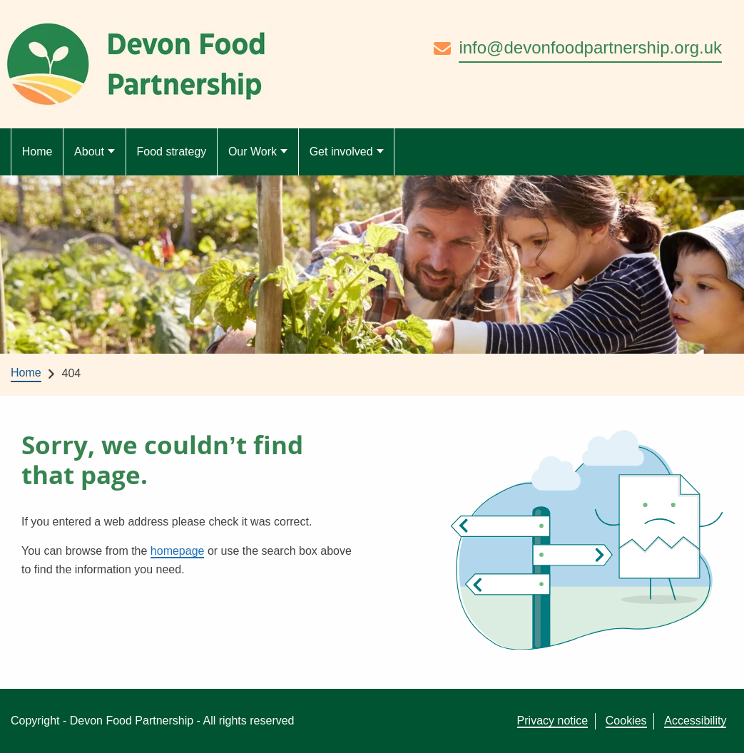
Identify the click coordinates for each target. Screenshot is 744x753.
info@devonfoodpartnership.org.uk (590, 47)
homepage (178, 551)
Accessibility (695, 720)
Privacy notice (552, 720)
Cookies (626, 720)
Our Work (252, 151)
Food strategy (171, 151)
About (89, 151)
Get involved (341, 151)
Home (37, 151)
